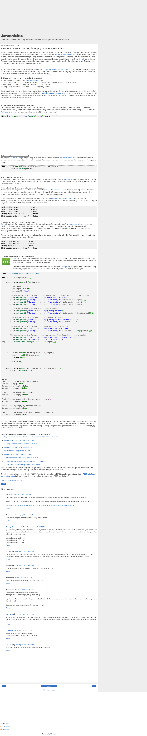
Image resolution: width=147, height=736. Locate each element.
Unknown (9, 630)
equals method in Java (68, 158)
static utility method (52, 190)
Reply (8, 508)
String (81, 59)
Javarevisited (12, 36)
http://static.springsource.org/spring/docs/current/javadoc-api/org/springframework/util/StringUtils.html (42, 505)
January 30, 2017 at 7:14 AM (22, 630)
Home (49, 686)
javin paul (9, 614)
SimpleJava (6, 726)
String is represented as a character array (57, 69)
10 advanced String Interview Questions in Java (21, 458)
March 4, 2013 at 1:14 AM (23, 578)
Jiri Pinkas (9, 494)
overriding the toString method (62, 198)
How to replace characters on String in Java (19, 440)
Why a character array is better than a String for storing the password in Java (31, 437)
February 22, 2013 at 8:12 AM (24, 565)
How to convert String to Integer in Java (18, 454)
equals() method (32, 80)
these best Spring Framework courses (55, 93)
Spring (3, 224)
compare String (16, 158)
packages (64, 267)
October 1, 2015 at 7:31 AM (24, 590)
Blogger (52, 734)
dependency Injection (76, 224)
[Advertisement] (49, 17)
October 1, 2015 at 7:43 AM (25, 614)
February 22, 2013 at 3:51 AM (24, 551)
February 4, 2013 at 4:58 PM (36, 527)
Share (3, 483)
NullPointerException (8, 112)
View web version (49, 690)
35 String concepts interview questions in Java (20, 444)
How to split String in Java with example (18, 447)
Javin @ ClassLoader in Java (16, 527)
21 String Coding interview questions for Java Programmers (25, 461)
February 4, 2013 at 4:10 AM (24, 515)
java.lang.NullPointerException (65, 54)
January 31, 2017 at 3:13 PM (25, 645)
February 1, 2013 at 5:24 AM (23, 494)
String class (68, 179)
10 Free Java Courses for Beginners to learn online (22, 465)
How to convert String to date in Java (17, 451)
